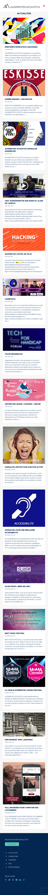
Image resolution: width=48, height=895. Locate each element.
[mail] (23, 880)
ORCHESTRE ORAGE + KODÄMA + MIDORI (23, 404)
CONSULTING (13, 856)
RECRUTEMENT (14, 867)
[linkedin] (20, 880)
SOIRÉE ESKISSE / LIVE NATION (18, 99)
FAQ (10, 864)
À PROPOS (12, 860)
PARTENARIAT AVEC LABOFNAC (19, 740)
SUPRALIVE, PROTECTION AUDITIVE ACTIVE (24, 467)
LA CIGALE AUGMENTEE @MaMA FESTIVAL (23, 690)
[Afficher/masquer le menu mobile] (44, 6)
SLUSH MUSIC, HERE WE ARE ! (18, 586)
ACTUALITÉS (13, 853)
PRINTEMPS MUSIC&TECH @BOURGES (21, 47)
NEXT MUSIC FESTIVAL (14, 633)
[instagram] (13, 880)
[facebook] (6, 880)
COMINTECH (10, 299)
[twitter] (9, 880)
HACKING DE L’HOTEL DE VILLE (18, 254)
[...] (21, 62)
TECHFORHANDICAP (14, 354)
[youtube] (16, 880)
